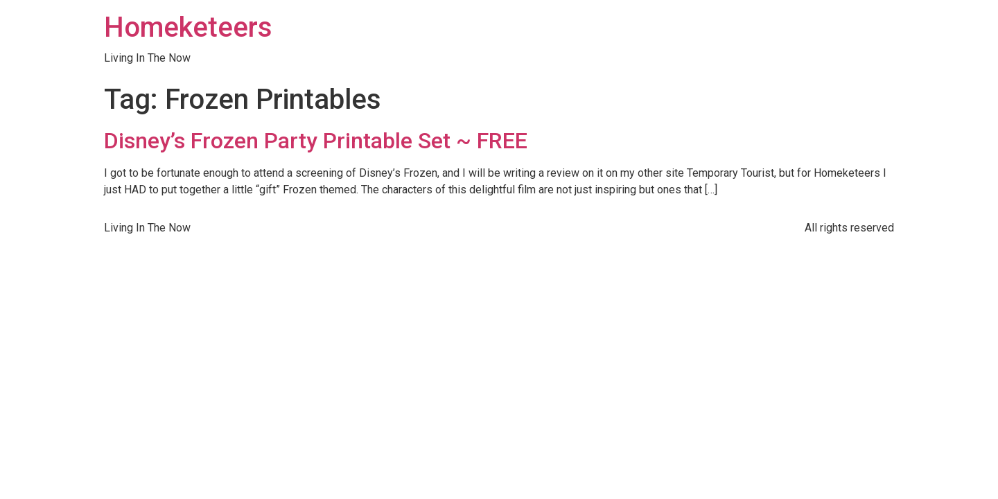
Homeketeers (188, 27)
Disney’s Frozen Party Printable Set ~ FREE (315, 141)
